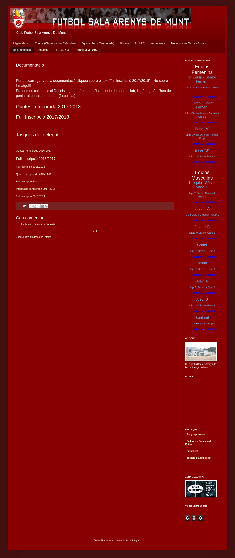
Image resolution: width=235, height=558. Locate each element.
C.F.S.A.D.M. (62, 49)
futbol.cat (67, 96)
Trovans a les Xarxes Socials (189, 43)
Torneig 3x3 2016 (86, 49)
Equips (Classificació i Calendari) (55, 43)
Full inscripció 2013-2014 (30, 196)
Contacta (42, 49)
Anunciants (158, 43)
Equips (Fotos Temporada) (97, 43)
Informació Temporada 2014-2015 (35, 188)
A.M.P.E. (140, 43)
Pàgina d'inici (21, 43)
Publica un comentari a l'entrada (38, 224)
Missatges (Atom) (41, 237)
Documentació (22, 49)
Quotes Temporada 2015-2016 (34, 174)
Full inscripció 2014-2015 (30, 181)
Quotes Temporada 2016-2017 (34, 150)
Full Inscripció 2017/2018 (42, 117)
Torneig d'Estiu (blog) (199, 457)
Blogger (136, 540)
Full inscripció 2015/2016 (31, 166)
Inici (94, 231)
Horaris (124, 43)
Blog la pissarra (196, 434)
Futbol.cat (192, 451)
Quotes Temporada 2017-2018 (48, 106)
